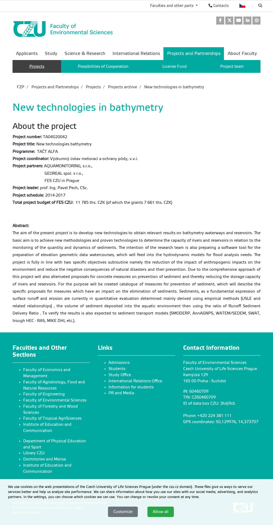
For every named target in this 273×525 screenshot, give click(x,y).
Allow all (160, 512)
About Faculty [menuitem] (242, 53)
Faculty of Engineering (44, 394)
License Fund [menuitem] (174, 66)
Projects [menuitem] (36, 66)
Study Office (120, 375)
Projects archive (122, 87)
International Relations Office (135, 381)
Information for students (131, 387)
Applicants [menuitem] (27, 53)
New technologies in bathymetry (173, 87)
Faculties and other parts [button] (172, 5)
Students (117, 369)
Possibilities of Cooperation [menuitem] (103, 66)
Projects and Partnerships (54, 87)
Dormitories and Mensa (44, 459)
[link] (220, 21)
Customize (123, 512)
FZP (20, 87)
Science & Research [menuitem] (85, 53)
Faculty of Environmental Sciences (54, 400)
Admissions (119, 362)
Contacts (218, 5)
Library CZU (34, 453)
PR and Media (121, 393)
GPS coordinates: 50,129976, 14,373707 (220, 422)
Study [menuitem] (51, 53)
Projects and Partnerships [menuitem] (193, 53)
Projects (93, 87)
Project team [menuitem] (232, 66)
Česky (242, 5)
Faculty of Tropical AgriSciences (52, 418)
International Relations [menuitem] (136, 53)
